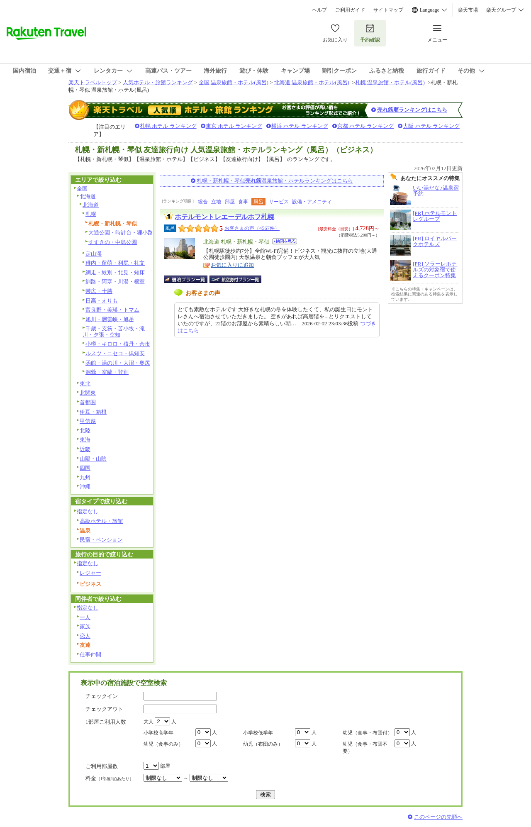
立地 (216, 202)
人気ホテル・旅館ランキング (158, 82)
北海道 (88, 196)
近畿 (85, 449)
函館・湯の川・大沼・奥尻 (117, 363)
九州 (85, 477)
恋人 (85, 636)
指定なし (87, 511)
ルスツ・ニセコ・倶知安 (115, 353)
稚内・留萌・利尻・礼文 (115, 263)
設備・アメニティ (312, 202)
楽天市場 (468, 10)
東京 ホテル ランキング (234, 126)
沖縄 (85, 486)
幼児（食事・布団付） (367, 733)
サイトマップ (388, 10)
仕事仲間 (90, 654)
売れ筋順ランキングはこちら (412, 110)
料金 (109, 778)
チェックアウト (104, 709)
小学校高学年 (158, 733)
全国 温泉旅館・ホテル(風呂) (233, 82)
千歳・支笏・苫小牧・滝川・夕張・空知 (114, 331)
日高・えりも (101, 301)
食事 (243, 202)
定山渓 (93, 254)
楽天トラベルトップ (92, 82)
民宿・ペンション (101, 540)
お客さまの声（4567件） (252, 228)
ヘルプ (319, 10)
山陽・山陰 (93, 459)
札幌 (90, 214)
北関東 (88, 393)
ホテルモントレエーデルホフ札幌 (224, 216)
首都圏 (88, 402)
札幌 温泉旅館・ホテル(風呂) (390, 82)
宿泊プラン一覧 (190, 279)
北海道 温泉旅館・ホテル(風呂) (311, 82)
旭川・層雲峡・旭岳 (109, 319)
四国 (85, 468)
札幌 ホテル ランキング (168, 126)
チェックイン (101, 696)
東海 (85, 440)
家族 (85, 626)
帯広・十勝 (98, 291)
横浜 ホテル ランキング (299, 126)
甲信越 (88, 421)
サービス (279, 202)
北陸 (85, 430)
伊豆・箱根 (93, 412)
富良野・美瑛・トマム (112, 310)
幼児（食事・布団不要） (365, 747)
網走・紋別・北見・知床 (115, 272)
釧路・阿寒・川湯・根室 (115, 281)
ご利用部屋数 (101, 766)
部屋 (230, 202)
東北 (85, 384)
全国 (82, 188)
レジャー (90, 573)
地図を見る (284, 241)
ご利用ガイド (350, 10)
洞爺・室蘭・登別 (107, 372)
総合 (203, 202)
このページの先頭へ (438, 817)
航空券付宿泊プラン (235, 279)
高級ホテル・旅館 (101, 521)
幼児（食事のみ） (163, 744)
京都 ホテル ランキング (365, 126)
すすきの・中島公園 (112, 242)
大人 (148, 722)
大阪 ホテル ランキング (431, 126)
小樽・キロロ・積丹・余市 (117, 344)
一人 (85, 617)
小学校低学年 (258, 733)
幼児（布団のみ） (263, 744)
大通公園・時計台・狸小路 (120, 232)
